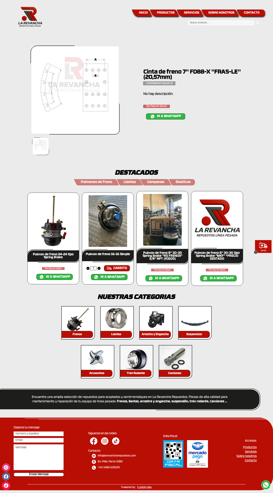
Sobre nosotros (246, 456)
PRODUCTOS (166, 12)
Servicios (251, 452)
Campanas (155, 182)
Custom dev (144, 487)
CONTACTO (251, 12)
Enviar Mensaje (39, 474)
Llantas (130, 182)
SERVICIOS (191, 12)
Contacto (251, 460)
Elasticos (183, 182)
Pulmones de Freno (96, 182)
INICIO (143, 12)
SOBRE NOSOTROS (221, 12)
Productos (250, 447)
